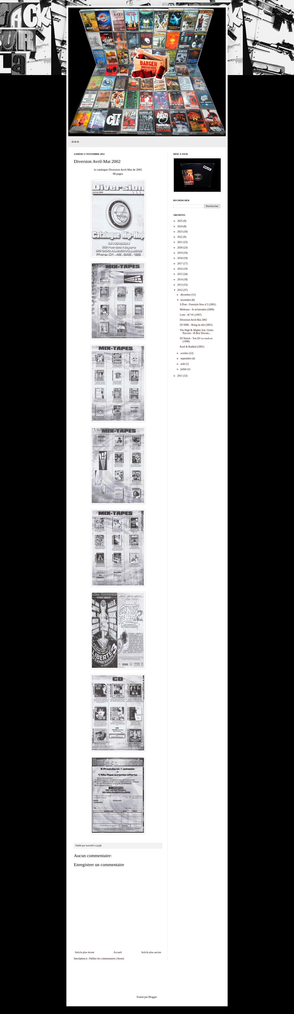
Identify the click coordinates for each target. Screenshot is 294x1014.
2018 (180, 258)
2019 (180, 252)
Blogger (152, 997)
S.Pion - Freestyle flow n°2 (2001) (198, 304)
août (183, 364)
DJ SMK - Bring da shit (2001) (196, 324)
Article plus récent (84, 952)
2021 (180, 242)
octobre (184, 353)
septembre (186, 358)
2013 (180, 284)
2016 (180, 268)
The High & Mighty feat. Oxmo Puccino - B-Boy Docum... (196, 332)
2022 (180, 236)
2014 (180, 279)
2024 (180, 226)
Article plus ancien (151, 952)
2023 (180, 231)
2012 (180, 290)
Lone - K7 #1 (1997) (191, 314)
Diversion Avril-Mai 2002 (193, 319)
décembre (185, 294)
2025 (180, 221)
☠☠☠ (75, 141)
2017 (180, 263)
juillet (183, 369)
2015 (180, 274)
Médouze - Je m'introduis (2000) (197, 309)
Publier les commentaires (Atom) (106, 958)
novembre (185, 300)
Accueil (118, 952)
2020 (180, 247)
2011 (180, 375)
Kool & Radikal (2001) (192, 346)
